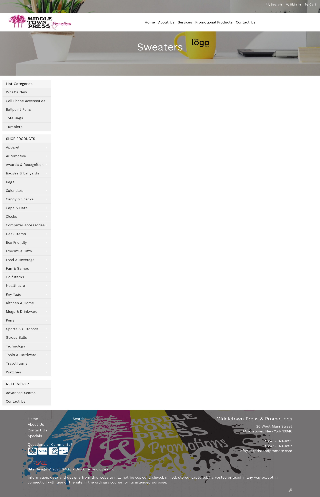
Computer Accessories (25, 225)
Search (274, 4)
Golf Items (15, 277)
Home (150, 22)
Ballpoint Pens (18, 109)
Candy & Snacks (20, 199)
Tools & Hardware (21, 355)
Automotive (16, 156)
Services (185, 22)
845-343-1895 (280, 441)
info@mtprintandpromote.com (265, 451)
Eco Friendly (16, 242)
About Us (166, 22)
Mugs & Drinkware (21, 311)
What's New (16, 92)
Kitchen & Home (20, 303)
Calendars (14, 191)
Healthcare (15, 286)
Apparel (12, 147)
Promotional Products (214, 22)
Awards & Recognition (25, 165)
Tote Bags (14, 118)
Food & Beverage (20, 260)
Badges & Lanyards (22, 173)
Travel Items (17, 363)
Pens (10, 320)
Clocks (11, 216)
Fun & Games (17, 268)
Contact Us (246, 22)
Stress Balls (16, 337)
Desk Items (16, 234)
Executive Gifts (19, 251)
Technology (15, 346)
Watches (13, 372)
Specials (35, 436)
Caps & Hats (17, 208)
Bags (10, 182)
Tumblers (14, 127)
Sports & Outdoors (22, 329)
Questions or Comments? (50, 444)
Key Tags (13, 294)
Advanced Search (21, 393)
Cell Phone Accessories (25, 101)
